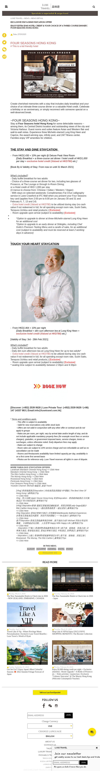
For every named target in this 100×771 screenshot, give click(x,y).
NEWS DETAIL (37, 18)
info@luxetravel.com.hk (47, 410)
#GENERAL (51, 549)
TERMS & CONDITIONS (50, 758)
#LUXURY (31, 549)
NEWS (26, 18)
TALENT (49, 748)
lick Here (45, 472)
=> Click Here (22, 496)
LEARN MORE (50, 767)
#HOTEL (61, 549)
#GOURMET (41, 549)
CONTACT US (50, 745)
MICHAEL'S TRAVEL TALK (50, 755)
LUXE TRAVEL (16, 18)
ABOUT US (50, 741)
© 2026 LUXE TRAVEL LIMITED (50, 761)
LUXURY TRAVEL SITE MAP (50, 751)
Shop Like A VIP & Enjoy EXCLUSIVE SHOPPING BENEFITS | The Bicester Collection (72, 633)
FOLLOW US (50, 552)
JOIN (68, 715)
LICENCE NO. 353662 (50, 764)
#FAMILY (69, 549)
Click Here (54, 469)
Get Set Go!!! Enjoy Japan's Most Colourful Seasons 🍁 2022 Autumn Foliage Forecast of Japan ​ (25, 671)
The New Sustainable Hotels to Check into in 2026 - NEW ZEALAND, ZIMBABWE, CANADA (27, 597)
